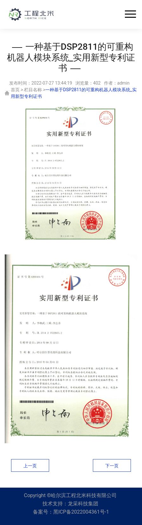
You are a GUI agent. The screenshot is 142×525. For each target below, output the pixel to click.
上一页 (30, 465)
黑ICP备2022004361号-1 (81, 512)
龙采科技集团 (83, 504)
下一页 (112, 465)
